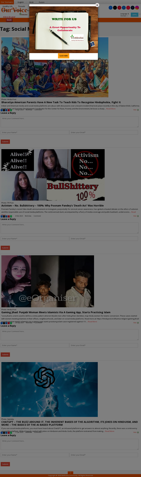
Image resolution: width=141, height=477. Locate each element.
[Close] (97, 5)
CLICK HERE (63, 56)
